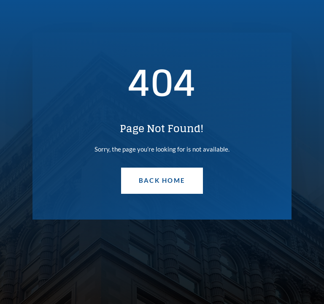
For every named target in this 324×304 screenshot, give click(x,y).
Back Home (162, 180)
